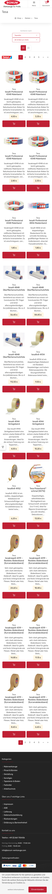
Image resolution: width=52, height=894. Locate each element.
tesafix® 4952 (14, 488)
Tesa (36, 18)
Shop (19, 18)
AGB (5, 808)
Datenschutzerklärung (13, 815)
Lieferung (8, 812)
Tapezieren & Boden (12, 781)
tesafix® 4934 (38, 354)
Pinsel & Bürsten (11, 770)
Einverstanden (37, 889)
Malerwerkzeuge (10, 767)
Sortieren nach (26, 31)
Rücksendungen (10, 819)
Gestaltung (8, 774)
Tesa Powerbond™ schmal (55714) (38, 489)
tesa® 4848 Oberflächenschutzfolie (14, 288)
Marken (27, 18)
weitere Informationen (16, 889)
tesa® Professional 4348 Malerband (14, 93)
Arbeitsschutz (9, 789)
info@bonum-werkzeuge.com (14, 850)
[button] (26, 35)
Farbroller (8, 785)
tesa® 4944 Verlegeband (14, 422)
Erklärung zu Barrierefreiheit (15, 823)
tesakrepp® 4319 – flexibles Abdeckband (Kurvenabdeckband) (14, 560)
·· (43, 57)
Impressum (8, 804)
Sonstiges (8, 778)
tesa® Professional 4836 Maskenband (38, 221)
